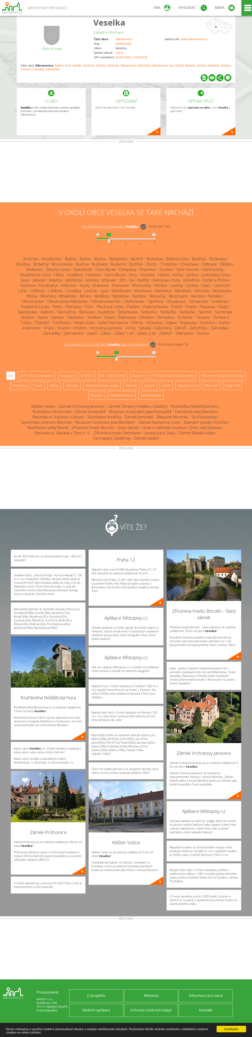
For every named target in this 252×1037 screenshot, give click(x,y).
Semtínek (213, 65)
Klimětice (191, 280)
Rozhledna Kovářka (104, 417)
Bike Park (211, 385)
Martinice (163, 290)
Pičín (89, 306)
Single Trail (232, 385)
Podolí (179, 65)
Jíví (132, 280)
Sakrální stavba (151, 395)
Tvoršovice (62, 322)
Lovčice (90, 290)
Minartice (183, 290)
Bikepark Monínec (172, 417)
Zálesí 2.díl (146, 333)
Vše (10, 375)
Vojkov (171, 322)
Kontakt (206, 1010)
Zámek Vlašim (146, 438)
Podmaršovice (155, 306)
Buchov (82, 264)
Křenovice (120, 285)
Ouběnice (219, 301)
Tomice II (27, 69)
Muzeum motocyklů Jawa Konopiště (140, 411)
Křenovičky (141, 285)
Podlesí (133, 306)
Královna (100, 285)
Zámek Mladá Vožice (197, 433)
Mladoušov (222, 290)
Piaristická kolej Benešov (196, 411)
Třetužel (42, 322)
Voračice (207, 322)
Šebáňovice (128, 312)
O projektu (96, 995)
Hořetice (93, 274)
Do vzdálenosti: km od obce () (106, 344)
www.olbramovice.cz (194, 39)
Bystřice (136, 264)
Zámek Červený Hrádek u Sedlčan (138, 406)
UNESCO (87, 375)
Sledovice (76, 317)
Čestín (151, 264)
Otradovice (176, 301)
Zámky (54, 385)
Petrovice (73, 306)
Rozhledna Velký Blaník (48, 427)
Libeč (206, 285)
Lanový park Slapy (159, 433)
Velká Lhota (84, 322)
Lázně (166, 385)
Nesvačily (157, 296)
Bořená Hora (177, 258)
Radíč (224, 306)
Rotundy (131, 385)
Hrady (38, 385)
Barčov (100, 258)
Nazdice (139, 296)
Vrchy (130, 328)
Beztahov (155, 258)
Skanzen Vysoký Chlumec (206, 422)
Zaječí (92, 333)
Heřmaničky (212, 269)
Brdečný (41, 264)
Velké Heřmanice (113, 322)
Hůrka (163, 274)
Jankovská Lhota (215, 274)
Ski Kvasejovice (204, 417)
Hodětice (75, 274)
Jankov (192, 274)
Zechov (202, 333)
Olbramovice (124, 39)
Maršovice (143, 290)
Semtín (201, 65)
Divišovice (34, 269)
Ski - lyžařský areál (112, 375)
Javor (25, 280)
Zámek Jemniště (139, 417)
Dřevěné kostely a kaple (102, 385)
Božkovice (218, 258)
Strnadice (165, 317)
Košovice (68, 285)
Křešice (101, 65)
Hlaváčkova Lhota (35, 274)
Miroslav (202, 290)
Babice (59, 65)
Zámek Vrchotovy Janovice (82, 406)
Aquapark (67, 375)
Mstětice (101, 296)
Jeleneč (39, 280)
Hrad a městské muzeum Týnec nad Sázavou (182, 427)
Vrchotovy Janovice (106, 328)
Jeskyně (149, 385)
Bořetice (199, 258)
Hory (133, 274)
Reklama (151, 995)
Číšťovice (209, 264)
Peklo (57, 306)
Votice (119, 53)
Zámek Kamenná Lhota (160, 422)
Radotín (190, 65)
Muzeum (97, 395)
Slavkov (226, 65)
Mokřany (113, 65)
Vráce (49, 328)
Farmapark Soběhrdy (112, 438)
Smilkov (94, 317)
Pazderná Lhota (35, 306)
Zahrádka (219, 328)
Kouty (85, 285)
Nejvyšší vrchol (188, 385)
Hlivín (59, 274)
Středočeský (123, 43)
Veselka (109, 22)
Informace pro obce (206, 995)
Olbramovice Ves (162, 65)
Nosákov (215, 296)
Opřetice (155, 301)
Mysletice (121, 296)
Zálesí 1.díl (124, 333)
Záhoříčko (198, 328)
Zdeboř (165, 333)
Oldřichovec (134, 301)
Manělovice (121, 290)
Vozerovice (31, 328)
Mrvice (85, 296)
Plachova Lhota (110, 306)
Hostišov (147, 274)
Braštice (24, 264)
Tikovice (203, 317)
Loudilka (73, 290)
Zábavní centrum (121, 395)
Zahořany (162, 328)
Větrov (137, 322)
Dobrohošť (82, 269)
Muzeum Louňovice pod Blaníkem (105, 422)
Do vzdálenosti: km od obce (110, 226)
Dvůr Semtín (73, 65)
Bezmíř (137, 258)
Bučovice (99, 264)
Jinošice (92, 280)
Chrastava (189, 264)
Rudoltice (106, 312)
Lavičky (176, 285)
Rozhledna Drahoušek (51, 411)
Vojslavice (188, 322)
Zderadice (184, 333)
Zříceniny (72, 385)
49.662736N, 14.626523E (131, 57)
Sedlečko (149, 312)
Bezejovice (118, 258)
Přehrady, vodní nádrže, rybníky (172, 375)
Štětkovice (127, 317)
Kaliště (143, 280)
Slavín (42, 317)
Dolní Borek (105, 269)
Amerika (30, 258)
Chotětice (168, 264)
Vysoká (145, 328)
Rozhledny (19, 385)
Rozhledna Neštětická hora (195, 406)
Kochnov (88, 65)
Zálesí (106, 333)
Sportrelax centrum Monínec (46, 422)
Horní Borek (114, 274)
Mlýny (32, 296)
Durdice (166, 269)
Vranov (63, 328)
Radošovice (27, 312)
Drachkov (148, 269)
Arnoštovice (51, 258)
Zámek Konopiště (90, 411)
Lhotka (192, 285)
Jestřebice (74, 280)
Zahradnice (52, 69)
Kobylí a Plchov (216, 280)
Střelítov (146, 317)
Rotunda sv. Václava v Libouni (58, 417)
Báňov (85, 258)
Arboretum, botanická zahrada (222, 375)
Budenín (118, 264)
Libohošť (221, 285)
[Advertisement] (126, 172)
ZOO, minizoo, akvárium (36, 375)
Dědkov (226, 264)
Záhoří (180, 328)
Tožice (25, 322)
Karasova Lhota (166, 280)
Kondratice (48, 285)
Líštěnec (38, 290)
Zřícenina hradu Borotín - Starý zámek (105, 427)
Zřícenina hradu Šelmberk (117, 433)
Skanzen (138, 375)
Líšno (22, 290)
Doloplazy (127, 269)
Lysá (104, 290)
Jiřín (123, 280)
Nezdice (198, 296)
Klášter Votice (43, 406)
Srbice (109, 317)
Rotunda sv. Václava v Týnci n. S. (62, 433)
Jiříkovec (109, 280)
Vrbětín (79, 328)
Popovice (207, 306)
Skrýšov (27, 317)
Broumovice (62, 264)
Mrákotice (67, 296)
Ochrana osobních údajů (151, 1010)
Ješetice (55, 280)
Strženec (185, 317)
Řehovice (87, 312)
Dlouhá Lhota (58, 269)
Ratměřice (67, 312)
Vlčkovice (154, 322)
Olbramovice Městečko (135, 65)
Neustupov (178, 296)
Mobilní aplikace (96, 1010)
